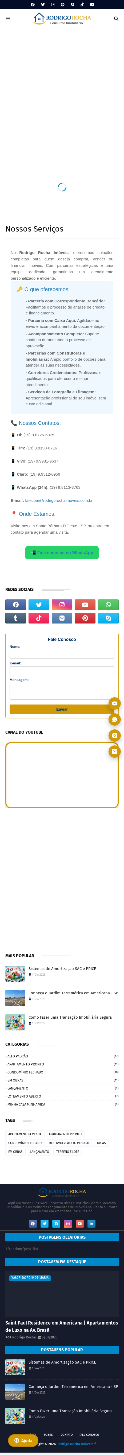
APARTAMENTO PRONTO (63, 1067)
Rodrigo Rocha (24, 1340)
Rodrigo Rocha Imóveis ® (76, 1446)
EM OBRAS (63, 1083)
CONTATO (67, 1437)
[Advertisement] (62, 93)
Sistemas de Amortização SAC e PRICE (62, 971)
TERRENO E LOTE (67, 1154)
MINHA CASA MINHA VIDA (63, 1107)
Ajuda (23, 1440)
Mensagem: (19, 680)
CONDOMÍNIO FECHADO (63, 1075)
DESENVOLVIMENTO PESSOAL (69, 1145)
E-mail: (15, 663)
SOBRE (48, 1437)
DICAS (101, 1145)
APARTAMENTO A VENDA (25, 1136)
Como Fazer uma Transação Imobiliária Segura (70, 1019)
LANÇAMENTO (63, 1091)
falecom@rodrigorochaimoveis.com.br (59, 500)
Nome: (15, 647)
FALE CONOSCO (89, 1437)
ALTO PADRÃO (63, 1059)
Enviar (62, 712)
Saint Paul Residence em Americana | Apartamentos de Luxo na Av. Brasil (61, 1328)
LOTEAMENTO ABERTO (63, 1099)
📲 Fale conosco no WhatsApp (62, 553)
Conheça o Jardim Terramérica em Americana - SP (73, 995)
